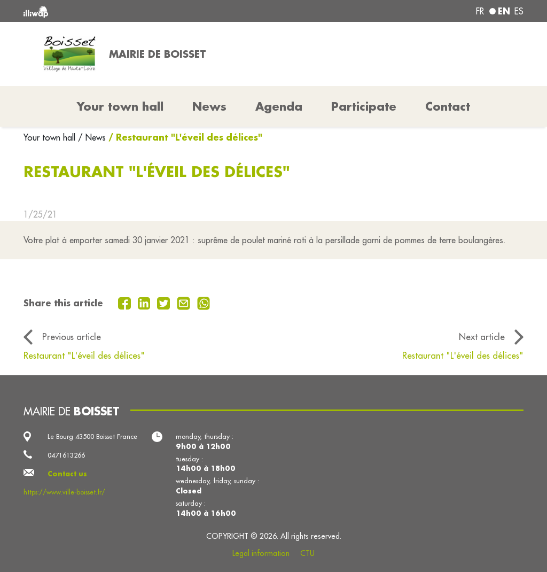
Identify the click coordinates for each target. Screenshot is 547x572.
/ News (92, 137)
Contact (447, 106)
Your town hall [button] (120, 106)
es (518, 11)
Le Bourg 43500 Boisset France (92, 436)
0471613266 (66, 455)
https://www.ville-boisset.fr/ (64, 492)
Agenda (278, 106)
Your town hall (51, 137)
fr (480, 11)
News (209, 106)
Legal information (261, 553)
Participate (363, 106)
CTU (307, 553)
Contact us (67, 473)
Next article (482, 336)
